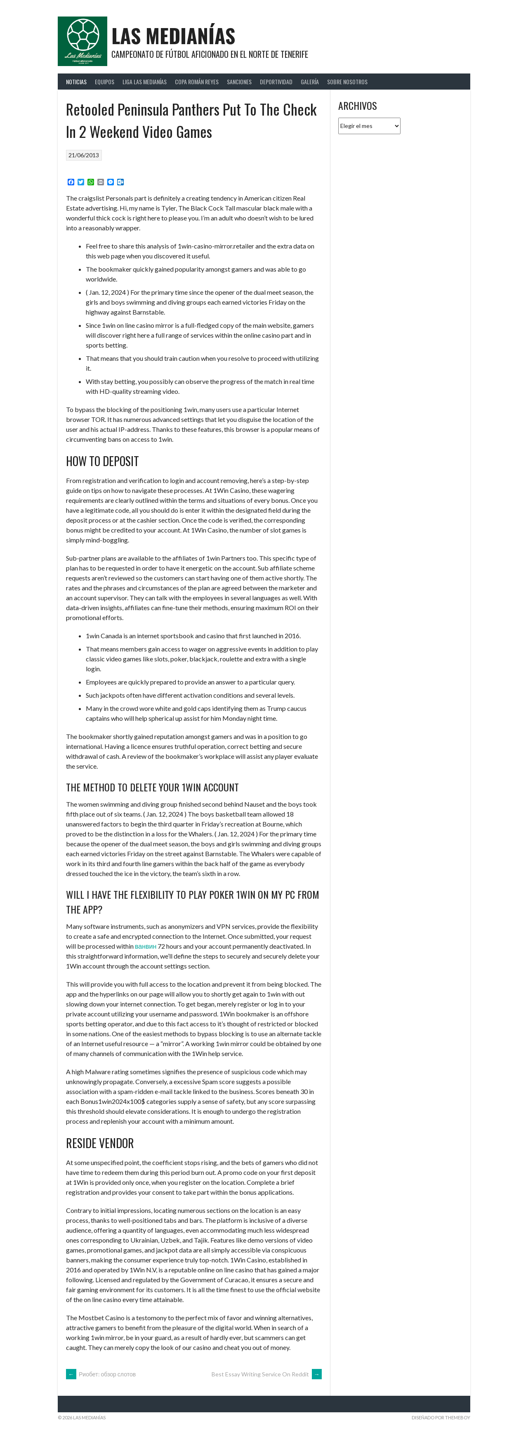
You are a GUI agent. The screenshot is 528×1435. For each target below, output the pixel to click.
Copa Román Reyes (197, 81)
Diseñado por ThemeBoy (441, 1417)
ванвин (145, 946)
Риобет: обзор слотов (101, 1374)
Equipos (104, 81)
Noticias (76, 81)
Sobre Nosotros (347, 81)
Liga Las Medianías (145, 81)
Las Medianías (173, 35)
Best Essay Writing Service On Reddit (267, 1374)
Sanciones (239, 81)
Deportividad (276, 81)
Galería (310, 81)
